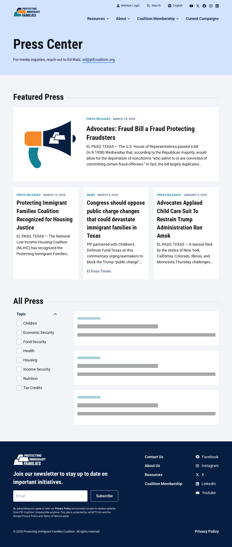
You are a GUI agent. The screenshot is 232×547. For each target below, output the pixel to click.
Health (25, 350)
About (121, 18)
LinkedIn (206, 483)
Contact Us (154, 457)
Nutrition (27, 378)
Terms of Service (52, 516)
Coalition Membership (156, 18)
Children (27, 323)
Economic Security (35, 332)
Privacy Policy (63, 508)
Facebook (207, 457)
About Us (152, 465)
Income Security (33, 369)
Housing (27, 360)
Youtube (206, 493)
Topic (21, 314)
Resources (96, 18)
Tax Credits (29, 387)
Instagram (207, 465)
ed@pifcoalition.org (98, 59)
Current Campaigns (202, 18)
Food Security (31, 341)
